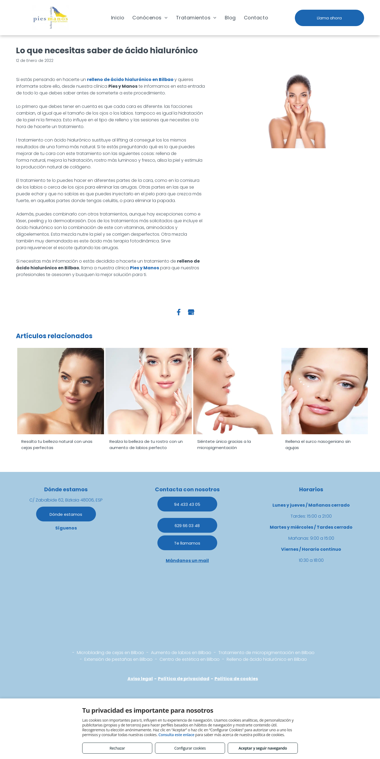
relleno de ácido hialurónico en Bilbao (130, 79)
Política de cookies (236, 679)
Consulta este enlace (176, 734)
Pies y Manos (144, 268)
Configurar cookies (190, 748)
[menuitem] (117, 17)
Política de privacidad (183, 679)
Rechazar (117, 748)
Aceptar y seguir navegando (263, 748)
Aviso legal (140, 679)
